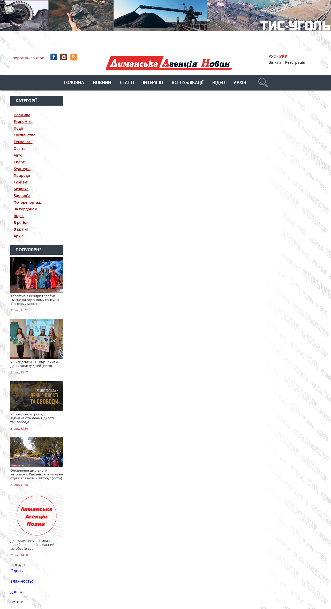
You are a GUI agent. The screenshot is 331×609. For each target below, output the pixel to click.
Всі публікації (188, 83)
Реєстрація (295, 62)
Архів (240, 83)
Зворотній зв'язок (27, 57)
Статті (127, 83)
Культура (22, 168)
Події (18, 128)
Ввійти (275, 62)
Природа (22, 175)
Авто (18, 155)
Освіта (20, 148)
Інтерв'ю (153, 83)
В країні (21, 229)
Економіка (23, 121)
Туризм (20, 182)
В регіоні (21, 222)
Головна (74, 83)
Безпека (21, 188)
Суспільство (24, 135)
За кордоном (25, 209)
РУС (272, 56)
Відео (218, 83)
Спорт (19, 161)
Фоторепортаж (27, 202)
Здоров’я (22, 195)
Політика (22, 114)
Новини (102, 83)
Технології (23, 141)
